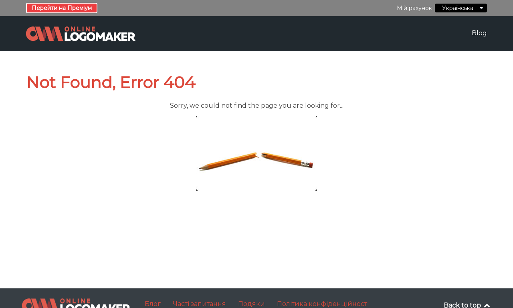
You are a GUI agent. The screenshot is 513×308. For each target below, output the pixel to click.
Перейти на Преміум (62, 8)
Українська (461, 8)
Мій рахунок (414, 8)
